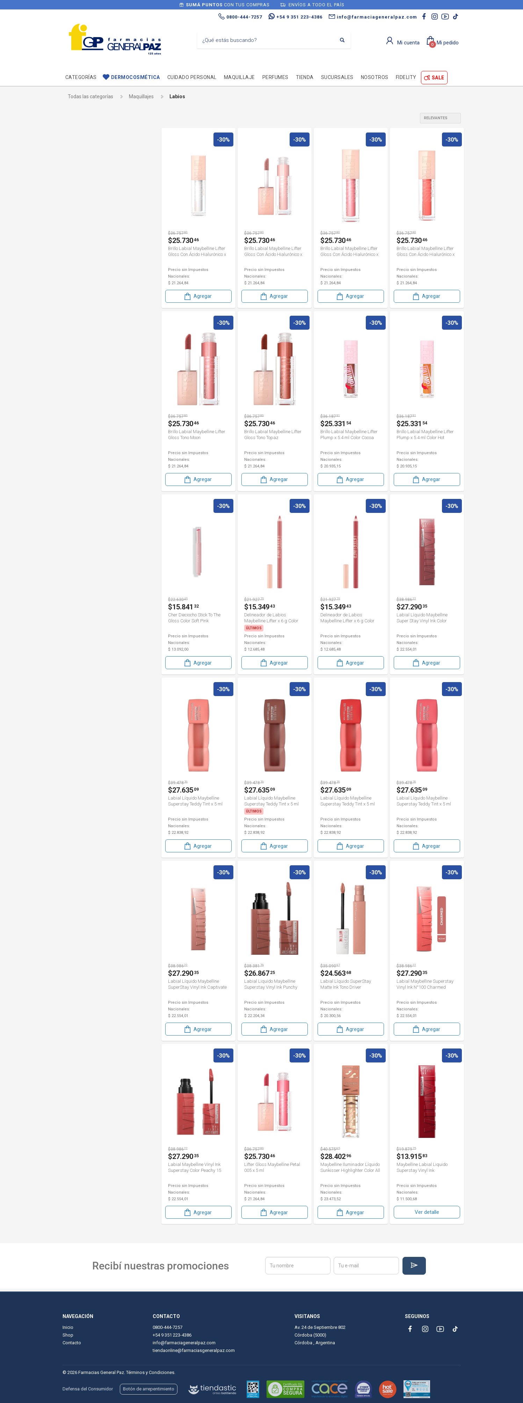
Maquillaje (239, 77)
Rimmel (84, 279)
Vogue (82, 302)
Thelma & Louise (92, 291)
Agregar (197, 295)
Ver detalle (427, 1208)
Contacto (72, 1342)
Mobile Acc (86, 267)
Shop (68, 1335)
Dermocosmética (135, 77)
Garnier (82, 220)
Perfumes (275, 77)
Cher (79, 196)
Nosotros (374, 77)
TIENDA (305, 77)
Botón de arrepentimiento (148, 1388)
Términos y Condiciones (150, 1372)
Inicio (68, 1327)
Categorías (81, 77)
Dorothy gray (89, 208)
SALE (438, 77)
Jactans (83, 232)
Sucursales (337, 77)
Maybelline (87, 255)
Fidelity (406, 77)
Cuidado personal (192, 77)
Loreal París (88, 243)
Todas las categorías (90, 96)
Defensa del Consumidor (88, 1388)
